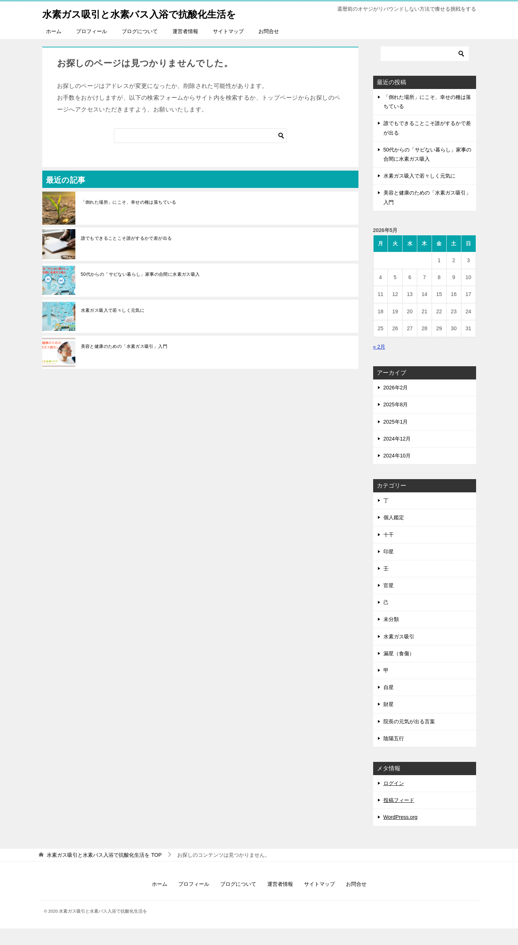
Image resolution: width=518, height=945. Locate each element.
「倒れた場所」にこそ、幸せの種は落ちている (128, 218)
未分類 (391, 636)
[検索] (200, 152)
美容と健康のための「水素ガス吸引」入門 (124, 362)
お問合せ (268, 48)
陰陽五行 (393, 755)
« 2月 (379, 363)
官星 (388, 602)
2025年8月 (395, 421)
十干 (388, 551)
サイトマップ (228, 48)
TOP (104, 871)
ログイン (393, 800)
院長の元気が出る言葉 (409, 738)
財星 (388, 721)
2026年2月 (395, 404)
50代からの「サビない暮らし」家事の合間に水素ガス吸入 (140, 290)
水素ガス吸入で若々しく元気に (113, 326)
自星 (388, 704)
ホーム (53, 48)
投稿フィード (398, 817)
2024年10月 (397, 472)
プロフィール (91, 48)
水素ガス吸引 (398, 653)
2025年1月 (395, 438)
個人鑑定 (393, 534)
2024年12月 (397, 455)
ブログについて (140, 48)
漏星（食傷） (398, 670)
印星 (388, 568)
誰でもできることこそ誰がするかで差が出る (126, 254)
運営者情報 (185, 48)
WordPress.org (400, 834)
